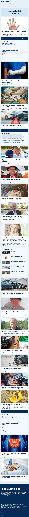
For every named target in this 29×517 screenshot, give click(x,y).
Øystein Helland (14, 138)
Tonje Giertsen (5, 136)
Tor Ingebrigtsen (16, 136)
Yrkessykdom (9, 142)
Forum (18, 13)
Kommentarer (12, 136)
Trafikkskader (4, 3)
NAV (8, 136)
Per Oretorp (18, 142)
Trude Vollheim (10, 140)
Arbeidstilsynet (22, 136)
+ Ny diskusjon (24, 38)
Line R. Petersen (19, 138)
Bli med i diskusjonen (8, 44)
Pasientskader (14, 3)
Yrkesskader (9, 3)
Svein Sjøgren (5, 142)
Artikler (14, 13)
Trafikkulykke (15, 140)
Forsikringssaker (24, 3)
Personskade (9, 138)
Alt (10, 13)
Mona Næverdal (5, 140)
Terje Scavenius (14, 142)
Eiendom (19, 3)
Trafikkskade (4, 138)
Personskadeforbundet (20, 140)
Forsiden (2, 6)
